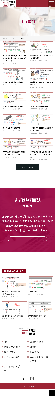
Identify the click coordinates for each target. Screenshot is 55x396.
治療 (45, 133)
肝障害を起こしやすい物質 (37, 322)
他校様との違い (12, 353)
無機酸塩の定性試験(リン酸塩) (13, 106)
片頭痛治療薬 (32, 298)
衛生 (18, 303)
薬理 (45, 61)
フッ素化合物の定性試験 (11, 128)
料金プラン (9, 358)
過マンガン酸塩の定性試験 (39, 106)
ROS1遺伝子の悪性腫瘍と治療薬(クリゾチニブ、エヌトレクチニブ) (41, 154)
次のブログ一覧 (27, 167)
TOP (6, 348)
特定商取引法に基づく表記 (40, 365)
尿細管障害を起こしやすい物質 (12, 322)
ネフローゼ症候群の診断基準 (13, 82)
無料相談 (27, 241)
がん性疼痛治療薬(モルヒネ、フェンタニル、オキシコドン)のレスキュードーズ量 (14, 58)
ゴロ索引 (14, 63)
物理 (19, 109)
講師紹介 (34, 353)
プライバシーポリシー (14, 375)
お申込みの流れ (38, 358)
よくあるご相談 (12, 363)
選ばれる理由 (37, 348)
